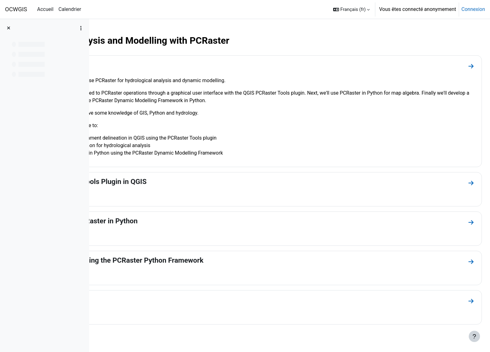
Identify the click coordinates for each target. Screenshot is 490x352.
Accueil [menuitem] (45, 9)
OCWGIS (16, 9)
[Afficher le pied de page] (474, 336)
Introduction (126, 65)
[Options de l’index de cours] (81, 28)
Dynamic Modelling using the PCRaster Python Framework (199, 260)
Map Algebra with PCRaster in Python (166, 221)
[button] (351, 9)
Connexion (473, 9)
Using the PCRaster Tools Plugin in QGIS (170, 181)
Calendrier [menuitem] (69, 9)
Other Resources (133, 299)
